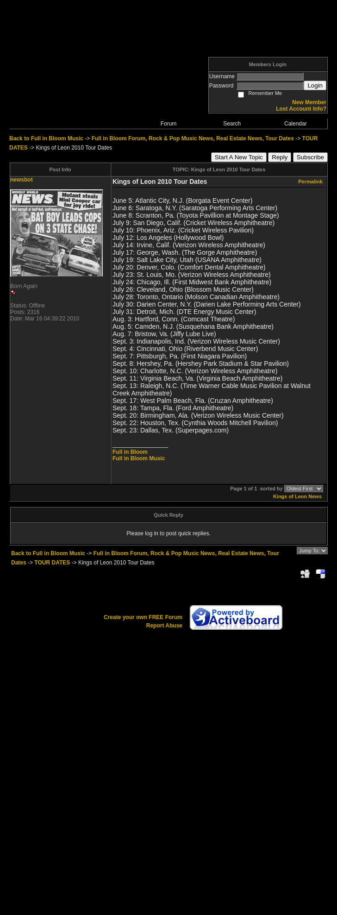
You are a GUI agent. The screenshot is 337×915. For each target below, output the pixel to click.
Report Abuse (164, 625)
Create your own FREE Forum (143, 617)
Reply (279, 157)
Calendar (295, 123)
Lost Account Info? (301, 109)
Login (315, 85)
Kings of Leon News (297, 496)
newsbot (21, 179)
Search (232, 123)
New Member (309, 102)
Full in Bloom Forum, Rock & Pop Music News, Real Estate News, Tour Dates (193, 138)
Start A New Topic (239, 157)
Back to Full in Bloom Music (46, 138)
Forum (169, 123)
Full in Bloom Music (138, 458)
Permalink (310, 181)
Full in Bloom (130, 452)
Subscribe (310, 157)
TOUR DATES (52, 562)
